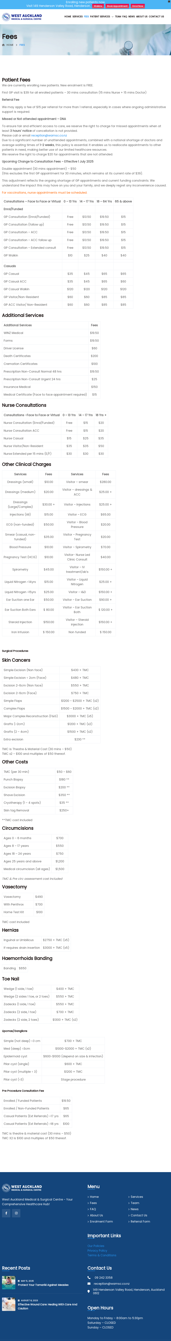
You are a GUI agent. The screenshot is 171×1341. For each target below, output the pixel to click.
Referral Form (140, 1221)
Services (77, 16)
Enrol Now (137, 6)
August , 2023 (28, 1300)
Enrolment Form (101, 1221)
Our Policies (96, 1246)
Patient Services (100, 16)
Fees (86, 16)
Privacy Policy (97, 1251)
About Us (141, 16)
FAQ (124, 16)
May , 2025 (26, 1281)
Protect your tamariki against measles (43, 1285)
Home (67, 16)
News (131, 16)
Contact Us (156, 16)
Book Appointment (117, 6)
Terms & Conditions (102, 1255)
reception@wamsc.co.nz (49, 135)
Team (118, 16)
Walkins (98, 6)
